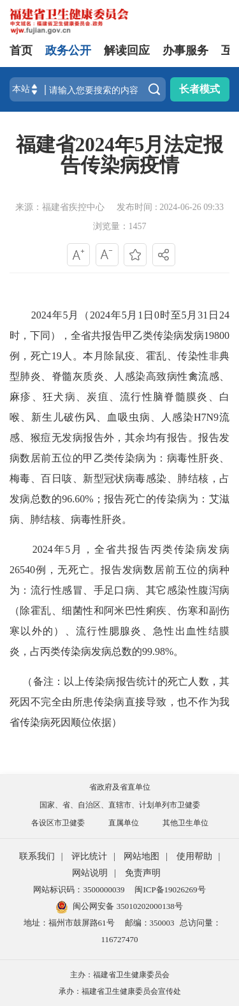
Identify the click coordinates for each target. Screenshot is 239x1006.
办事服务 (185, 50)
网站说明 (90, 873)
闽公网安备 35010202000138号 (127, 906)
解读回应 (127, 50)
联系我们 (37, 856)
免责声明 (143, 873)
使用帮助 (194, 856)
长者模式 (199, 89)
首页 (21, 50)
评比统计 (89, 856)
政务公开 (68, 50)
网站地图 (141, 856)
